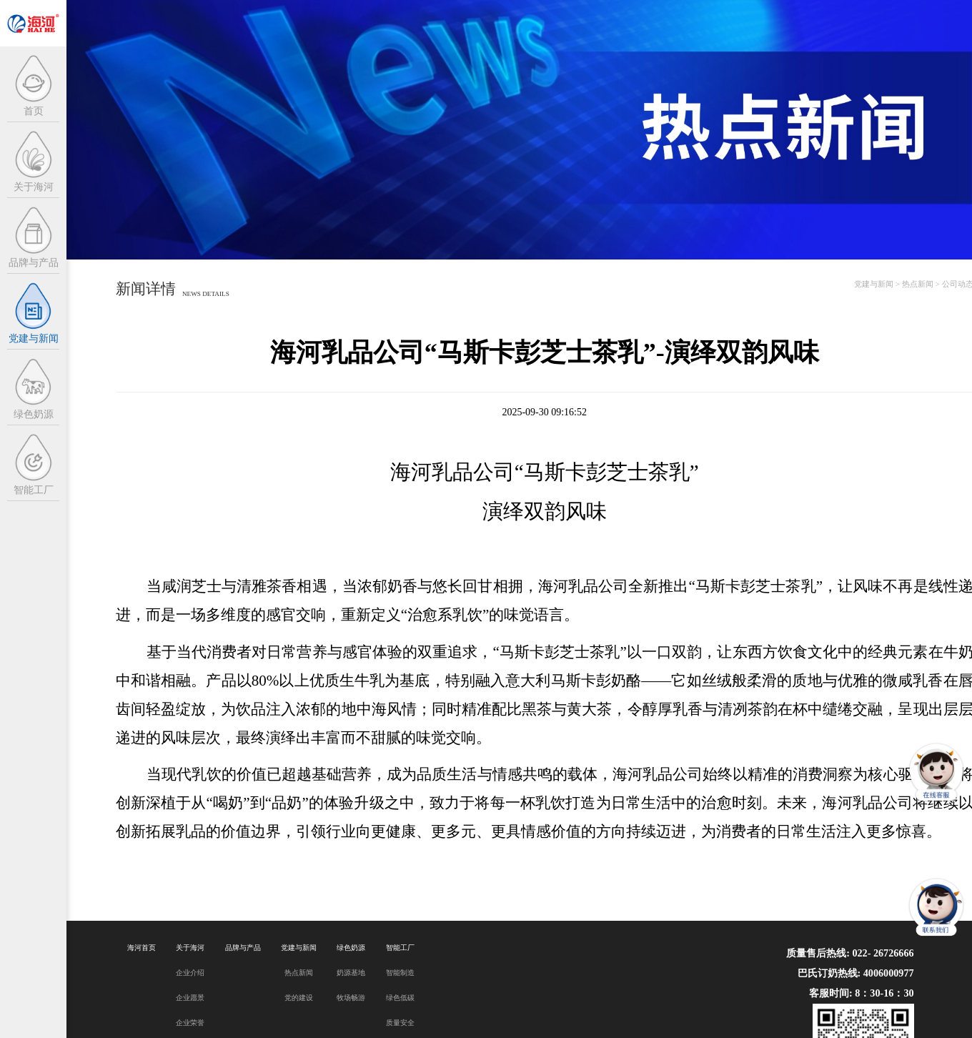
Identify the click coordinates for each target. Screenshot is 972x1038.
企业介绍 (190, 973)
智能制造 (400, 973)
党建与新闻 (873, 284)
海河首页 (141, 947)
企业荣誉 (190, 1023)
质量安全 (400, 1023)
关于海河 (190, 947)
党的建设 (298, 998)
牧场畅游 (351, 998)
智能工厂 (400, 947)
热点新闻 (917, 284)
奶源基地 (351, 973)
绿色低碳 (400, 998)
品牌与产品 (243, 947)
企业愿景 (190, 998)
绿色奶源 (351, 947)
